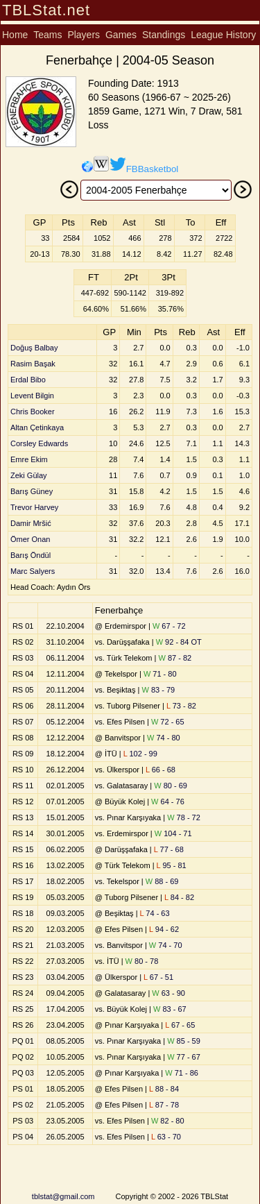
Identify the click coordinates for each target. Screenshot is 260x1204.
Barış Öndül (30, 555)
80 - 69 (170, 785)
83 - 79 (158, 690)
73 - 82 (181, 706)
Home (15, 34)
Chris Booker (32, 411)
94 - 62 (164, 929)
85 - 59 (183, 1041)
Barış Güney (31, 491)
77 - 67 (183, 1057)
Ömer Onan (30, 539)
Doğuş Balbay (34, 348)
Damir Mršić (30, 523)
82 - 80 (167, 1121)
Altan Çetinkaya (37, 427)
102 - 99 (140, 753)
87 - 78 (164, 1105)
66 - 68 (160, 769)
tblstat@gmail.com (63, 1196)
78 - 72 (183, 817)
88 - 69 (162, 881)
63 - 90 (168, 993)
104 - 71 (173, 833)
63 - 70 (166, 1137)
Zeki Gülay (28, 475)
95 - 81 (172, 865)
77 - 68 (169, 849)
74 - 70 (165, 945)
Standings (163, 34)
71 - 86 (181, 1073)
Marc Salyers (32, 571)
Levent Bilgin (32, 395)
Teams (47, 34)
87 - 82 (175, 658)
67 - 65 (180, 1025)
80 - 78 (142, 961)
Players (83, 34)
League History (223, 34)
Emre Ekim (29, 459)
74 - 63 (155, 913)
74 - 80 (163, 738)
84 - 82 (179, 897)
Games (121, 34)
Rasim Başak (32, 363)
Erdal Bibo (28, 379)
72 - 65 (167, 722)
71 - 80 (160, 674)
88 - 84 (164, 1089)
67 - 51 (158, 977)
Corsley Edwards (39, 443)
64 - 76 (167, 801)
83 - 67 (170, 1009)
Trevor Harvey (34, 507)
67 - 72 (169, 626)
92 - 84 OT (179, 642)
